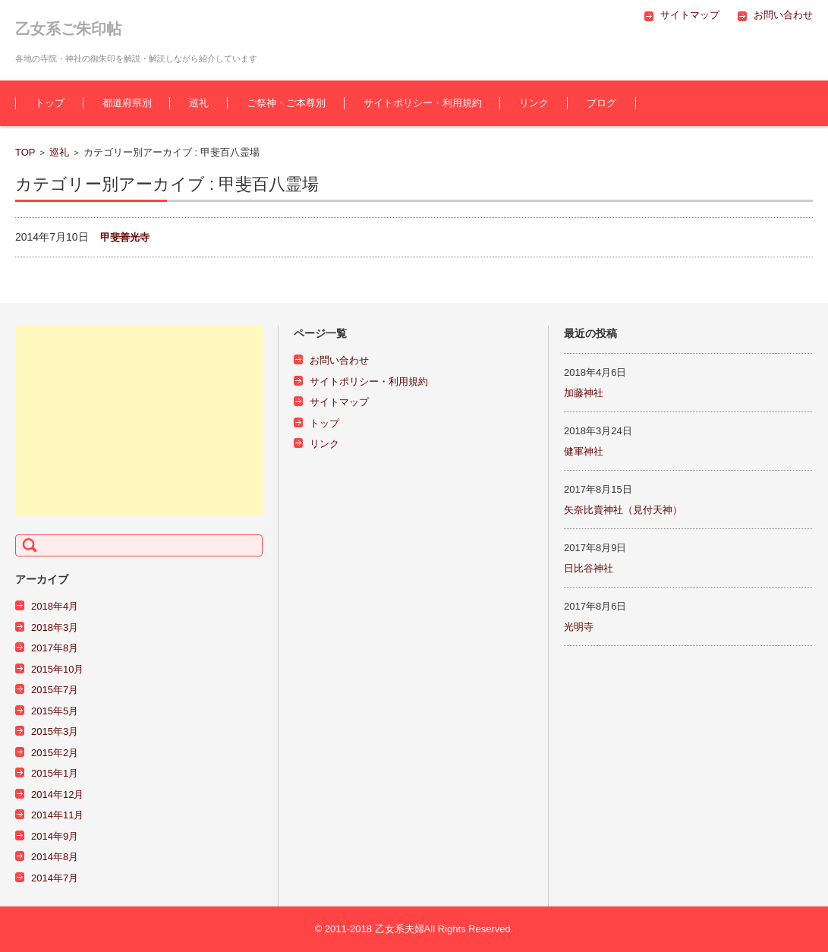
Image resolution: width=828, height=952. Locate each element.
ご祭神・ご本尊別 (286, 103)
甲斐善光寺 (125, 237)
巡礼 (199, 103)
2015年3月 (54, 731)
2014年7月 (54, 878)
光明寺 (578, 626)
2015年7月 (54, 689)
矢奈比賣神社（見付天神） (623, 509)
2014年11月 (57, 815)
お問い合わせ (339, 360)
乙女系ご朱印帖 (68, 28)
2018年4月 (54, 606)
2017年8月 (54, 648)
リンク (534, 103)
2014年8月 (54, 856)
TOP (25, 152)
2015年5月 (54, 711)
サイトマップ (339, 402)
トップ (50, 103)
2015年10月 (57, 669)
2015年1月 (54, 773)
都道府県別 (127, 103)
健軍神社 (583, 451)
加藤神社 (583, 393)
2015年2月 (54, 752)
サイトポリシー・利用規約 (423, 103)
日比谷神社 (588, 568)
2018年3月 (54, 627)
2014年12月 (57, 794)
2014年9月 (54, 836)
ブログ (601, 103)
